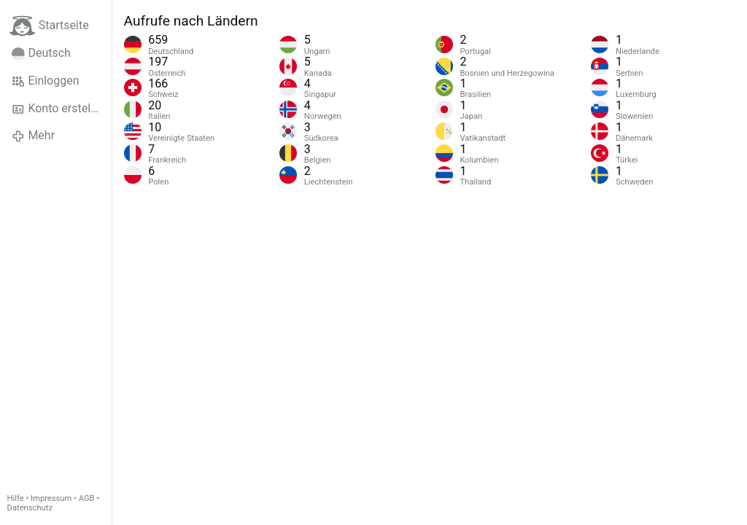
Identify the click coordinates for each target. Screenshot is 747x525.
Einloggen (46, 81)
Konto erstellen (59, 108)
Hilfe (15, 498)
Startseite (49, 26)
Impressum (51, 498)
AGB (87, 498)
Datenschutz (30, 508)
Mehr (33, 135)
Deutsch (41, 53)
